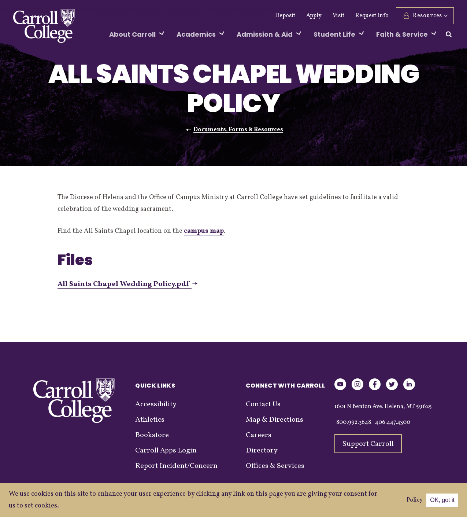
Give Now (109, 16)
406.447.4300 (392, 422)
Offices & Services (275, 466)
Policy (415, 500)
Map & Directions (274, 420)
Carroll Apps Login (166, 450)
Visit (338, 16)
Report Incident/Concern (176, 466)
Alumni (143, 16)
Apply (314, 16)
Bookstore (152, 435)
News (205, 16)
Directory (262, 450)
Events (231, 16)
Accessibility (156, 404)
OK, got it (442, 500)
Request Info (372, 16)
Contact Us (263, 404)
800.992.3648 (353, 422)
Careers (258, 435)
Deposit (285, 16)
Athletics (175, 16)
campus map (204, 231)
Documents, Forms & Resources (238, 130)
